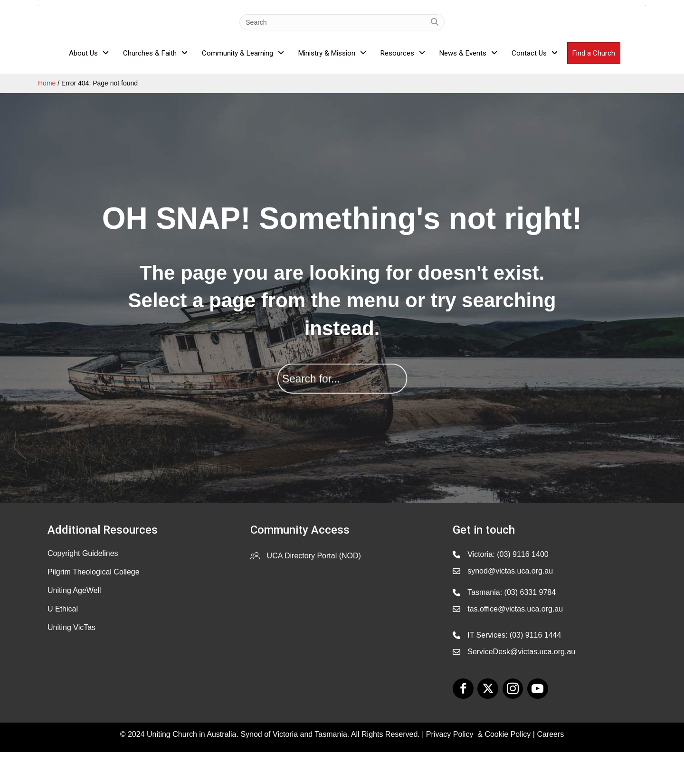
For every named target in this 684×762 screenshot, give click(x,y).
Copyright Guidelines (83, 563)
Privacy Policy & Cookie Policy (478, 744)
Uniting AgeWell (74, 600)
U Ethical (63, 618)
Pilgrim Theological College (94, 581)
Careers (550, 744)
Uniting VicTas (71, 637)
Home (47, 93)
